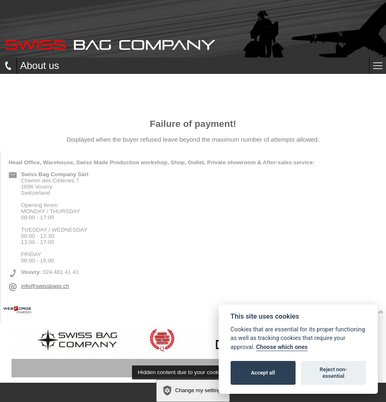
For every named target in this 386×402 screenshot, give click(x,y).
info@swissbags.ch (45, 286)
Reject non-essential (333, 372)
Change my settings (192, 390)
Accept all (263, 373)
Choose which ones (281, 347)
